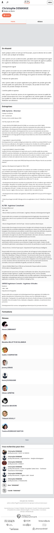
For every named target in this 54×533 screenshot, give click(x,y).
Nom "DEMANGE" (13, 485)
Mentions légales (25, 510)
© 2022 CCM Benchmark (27, 511)
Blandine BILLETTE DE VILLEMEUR (14, 342)
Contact (17, 508)
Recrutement (28, 508)
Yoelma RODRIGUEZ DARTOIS (12, 431)
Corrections (43, 510)
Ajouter (7, 15)
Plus (26, 440)
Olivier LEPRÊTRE (8, 393)
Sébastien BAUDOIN (9, 406)
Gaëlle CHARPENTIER (9, 355)
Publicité (22, 508)
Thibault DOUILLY (8, 418)
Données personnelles (44, 508)
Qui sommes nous (9, 508)
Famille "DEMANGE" (14, 491)
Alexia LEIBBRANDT (9, 329)
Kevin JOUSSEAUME (9, 380)
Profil (13, 22)
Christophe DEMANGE (15, 451)
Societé (35, 508)
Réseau (40, 22)
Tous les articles (35, 510)
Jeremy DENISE (7, 367)
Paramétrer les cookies (14, 510)
